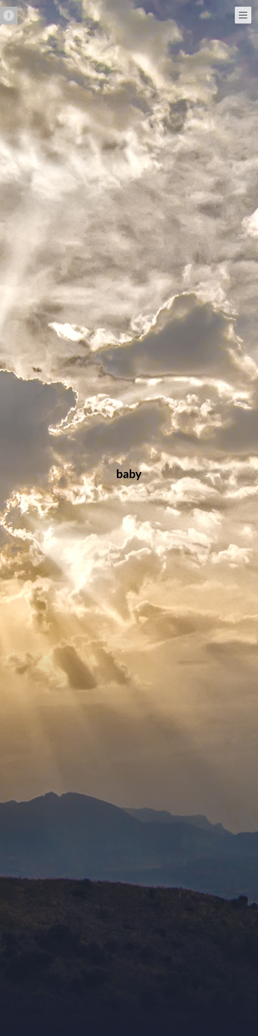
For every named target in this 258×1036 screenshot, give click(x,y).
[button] (8, 15)
